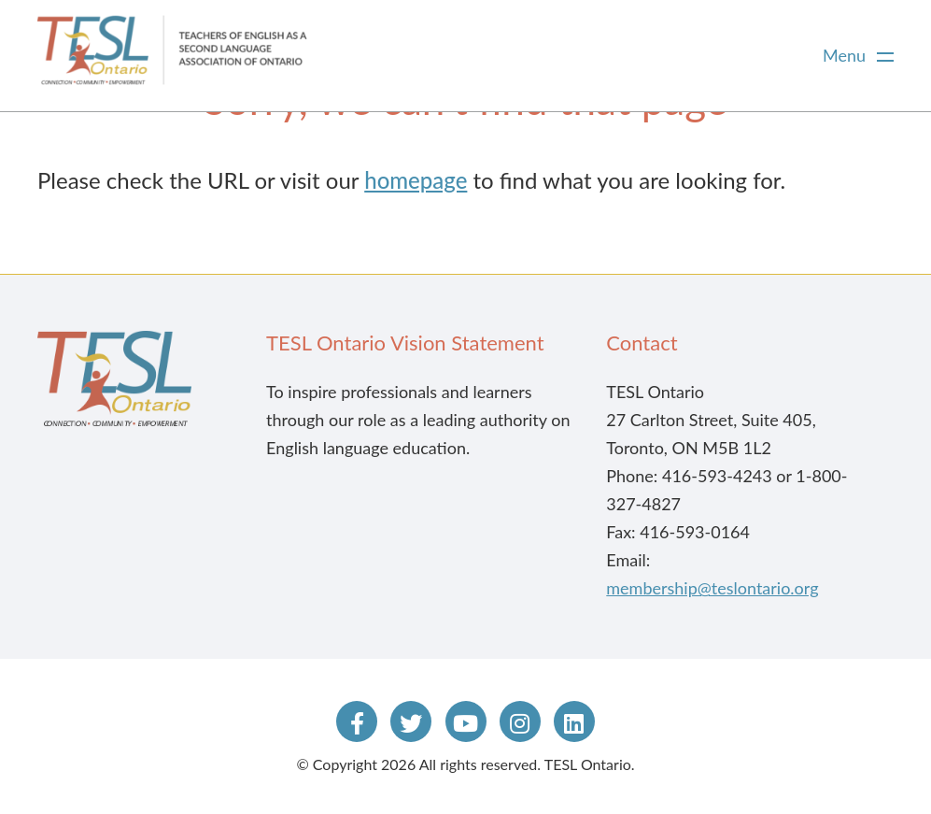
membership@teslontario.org (712, 588)
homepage (415, 179)
